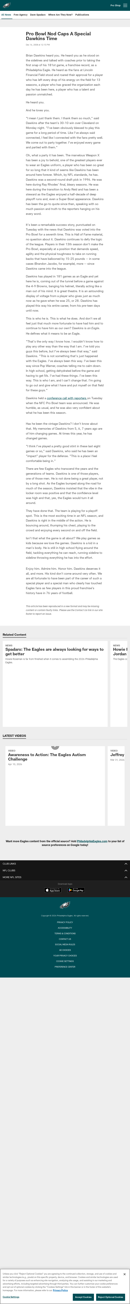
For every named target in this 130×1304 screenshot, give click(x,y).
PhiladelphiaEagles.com (92, 841)
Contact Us (65, 939)
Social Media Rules (65, 944)
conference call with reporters (67, 398)
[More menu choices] (125, 5)
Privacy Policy (65, 922)
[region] (65, 1286)
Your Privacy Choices (65, 955)
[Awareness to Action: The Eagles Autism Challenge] (55, 758)
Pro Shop (116, 5)
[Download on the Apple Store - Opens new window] (53, 890)
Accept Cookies (83, 1297)
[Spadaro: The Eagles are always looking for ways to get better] (55, 654)
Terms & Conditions (65, 933)
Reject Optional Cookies (110, 1297)
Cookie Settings (65, 961)
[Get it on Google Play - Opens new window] (76, 892)
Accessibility (65, 928)
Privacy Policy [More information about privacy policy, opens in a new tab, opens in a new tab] (60, 1290)
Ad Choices (65, 950)
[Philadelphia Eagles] (65, 906)
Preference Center (65, 967)
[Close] (124, 1274)
